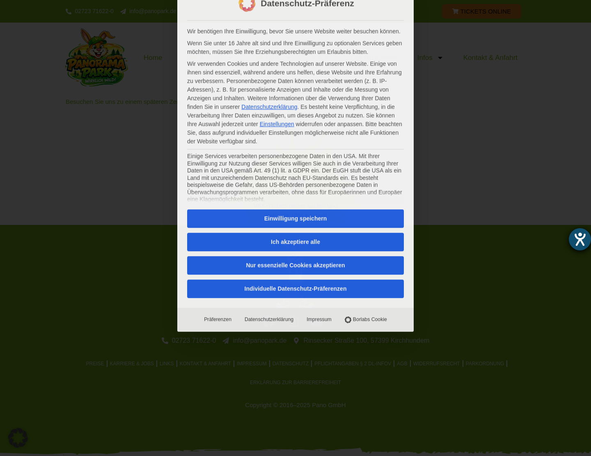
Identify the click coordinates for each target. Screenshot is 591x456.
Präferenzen (217, 215)
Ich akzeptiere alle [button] (295, 137)
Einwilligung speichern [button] (295, 113)
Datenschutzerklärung (269, 215)
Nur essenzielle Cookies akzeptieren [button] (295, 160)
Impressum (319, 215)
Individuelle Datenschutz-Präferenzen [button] (296, 184)
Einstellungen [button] (277, 19)
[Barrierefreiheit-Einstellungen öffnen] (580, 239)
